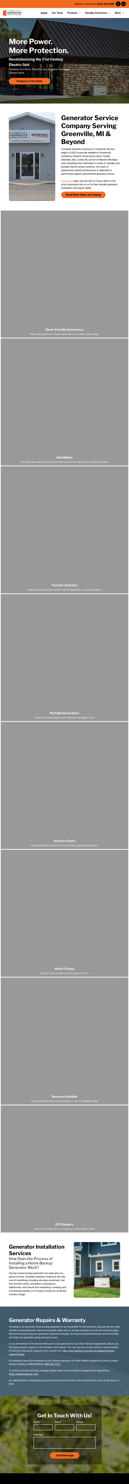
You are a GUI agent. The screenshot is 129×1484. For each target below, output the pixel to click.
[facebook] (118, 4)
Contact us (66, 181)
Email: (58, 1422)
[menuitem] (41, 13)
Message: (39, 1434)
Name (37, 1422)
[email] (123, 4)
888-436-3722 (52, 1364)
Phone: (79, 1422)
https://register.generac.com (23, 1374)
